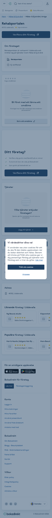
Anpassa (26, 274)
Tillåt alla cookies (26, 267)
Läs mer (39, 260)
